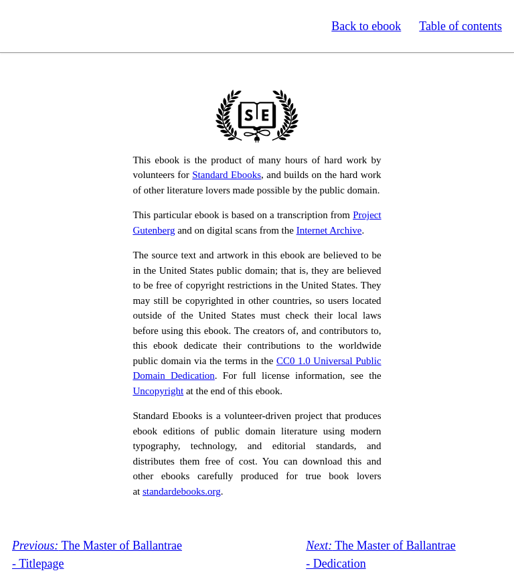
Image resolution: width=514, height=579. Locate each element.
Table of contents (460, 26)
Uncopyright (158, 391)
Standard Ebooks (72, 26)
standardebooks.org (182, 491)
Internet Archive (329, 230)
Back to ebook (366, 26)
